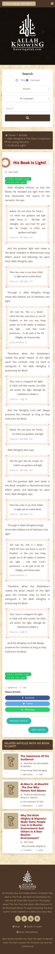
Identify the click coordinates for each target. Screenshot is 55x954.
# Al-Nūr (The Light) (16, 182)
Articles (23, 135)
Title (22, 80)
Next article (38, 729)
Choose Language (13, 3)
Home (10, 135)
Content (35, 80)
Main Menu (27, 3)
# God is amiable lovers (18, 178)
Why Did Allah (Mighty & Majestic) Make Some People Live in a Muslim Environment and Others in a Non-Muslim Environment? (33, 827)
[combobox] (27, 89)
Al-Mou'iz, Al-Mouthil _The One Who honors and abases (34, 787)
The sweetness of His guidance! (35, 757)
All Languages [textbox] (26, 98)
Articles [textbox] (26, 88)
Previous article (19, 720)
